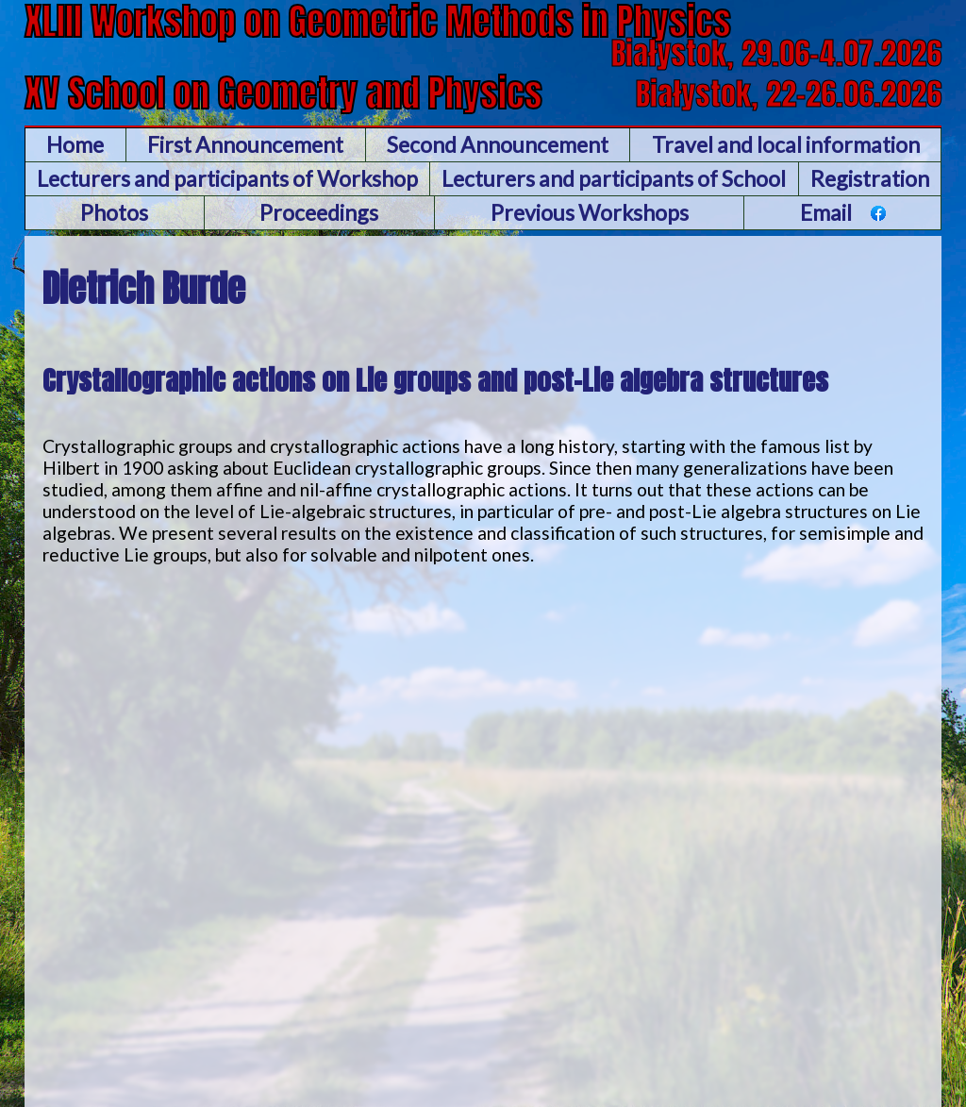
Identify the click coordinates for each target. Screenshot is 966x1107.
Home (75, 144)
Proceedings (318, 212)
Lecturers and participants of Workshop (227, 178)
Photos (114, 212)
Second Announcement (497, 144)
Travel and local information (786, 144)
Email (826, 212)
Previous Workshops (590, 212)
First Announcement (245, 144)
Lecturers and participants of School (613, 178)
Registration (869, 178)
